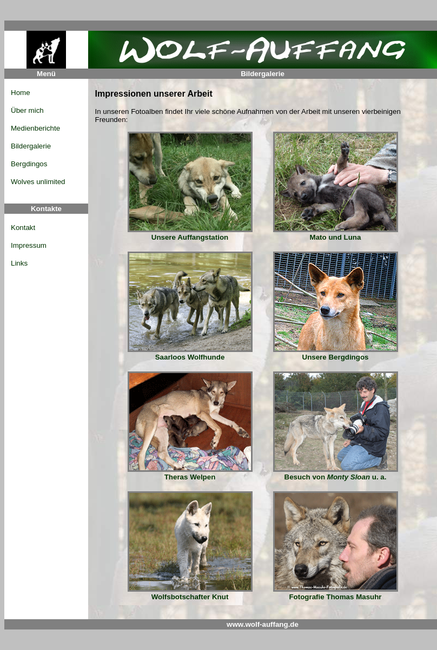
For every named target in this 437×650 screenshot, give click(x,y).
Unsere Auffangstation (190, 234)
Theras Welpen (190, 473)
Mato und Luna (335, 234)
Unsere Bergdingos (335, 354)
